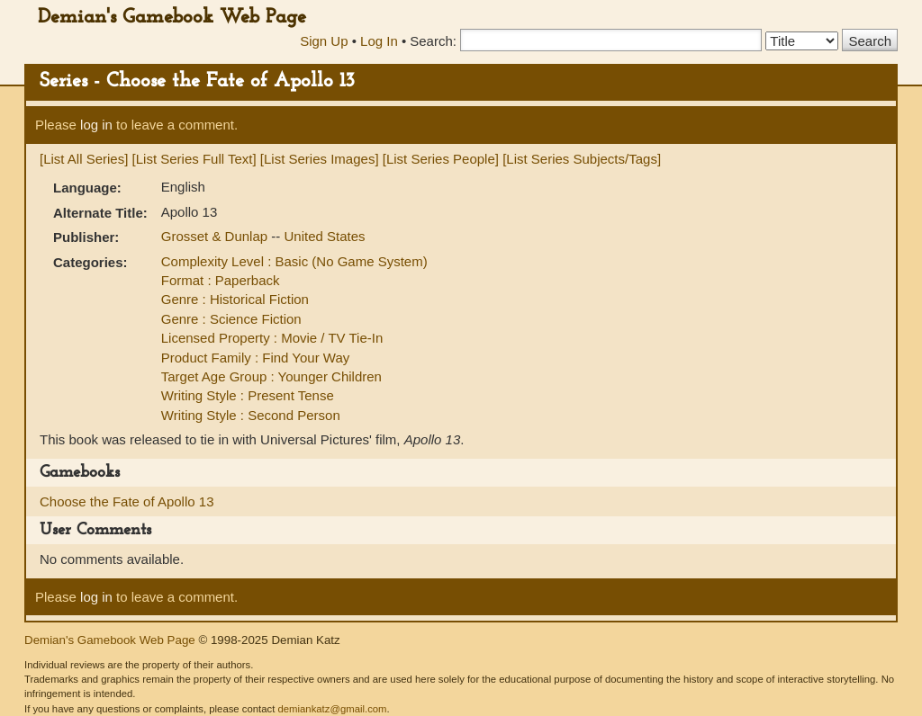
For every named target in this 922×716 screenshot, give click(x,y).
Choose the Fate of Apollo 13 (126, 501)
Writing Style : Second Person (250, 415)
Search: (433, 41)
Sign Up (324, 41)
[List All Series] (84, 158)
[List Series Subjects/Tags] (581, 158)
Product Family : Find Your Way (255, 357)
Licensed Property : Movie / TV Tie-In (272, 337)
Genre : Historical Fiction (235, 299)
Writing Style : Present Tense (247, 395)
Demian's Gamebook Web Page (172, 17)
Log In (379, 41)
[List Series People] (441, 158)
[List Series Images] (319, 158)
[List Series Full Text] (194, 158)
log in (96, 124)
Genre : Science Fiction (231, 319)
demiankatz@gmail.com (331, 708)
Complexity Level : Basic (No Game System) (294, 261)
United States (324, 236)
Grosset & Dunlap (216, 236)
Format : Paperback (220, 280)
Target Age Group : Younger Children (271, 376)
